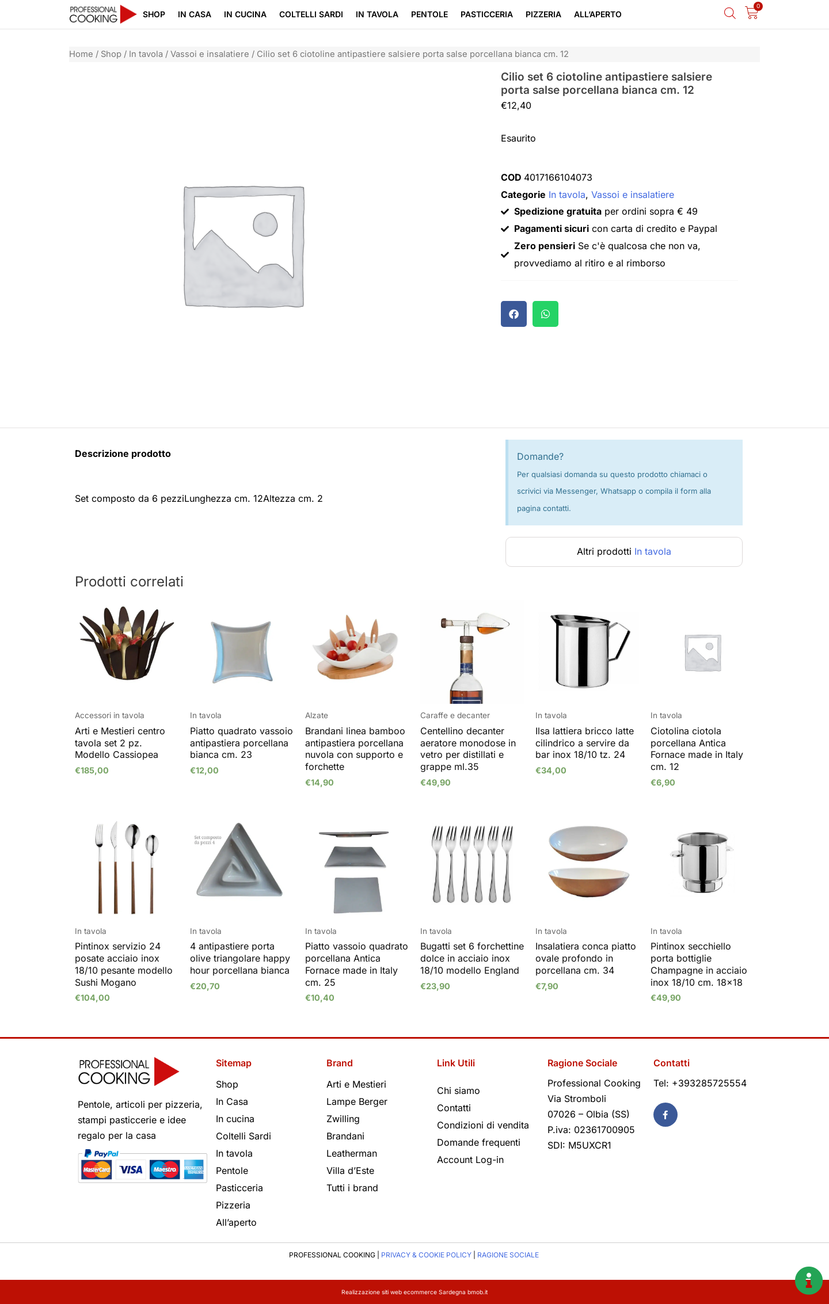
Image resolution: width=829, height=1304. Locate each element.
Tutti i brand (352, 1188)
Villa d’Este (350, 1170)
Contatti (454, 1108)
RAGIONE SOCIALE (508, 1254)
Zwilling (343, 1118)
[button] (514, 314)
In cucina (245, 14)
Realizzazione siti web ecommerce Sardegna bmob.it (414, 1291)
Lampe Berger (356, 1101)
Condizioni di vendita (483, 1125)
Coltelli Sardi (311, 14)
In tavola (377, 14)
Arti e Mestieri (356, 1084)
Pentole (429, 14)
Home (81, 54)
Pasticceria (487, 14)
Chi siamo (458, 1090)
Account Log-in (470, 1159)
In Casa (194, 14)
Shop (154, 14)
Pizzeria (543, 14)
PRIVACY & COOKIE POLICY (426, 1254)
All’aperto (598, 14)
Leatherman (351, 1153)
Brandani (345, 1136)
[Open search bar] (730, 12)
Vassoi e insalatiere (209, 54)
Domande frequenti (478, 1142)
